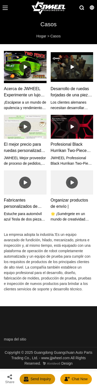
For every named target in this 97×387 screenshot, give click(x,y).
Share (9, 379)
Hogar (41, 36)
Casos (55, 36)
